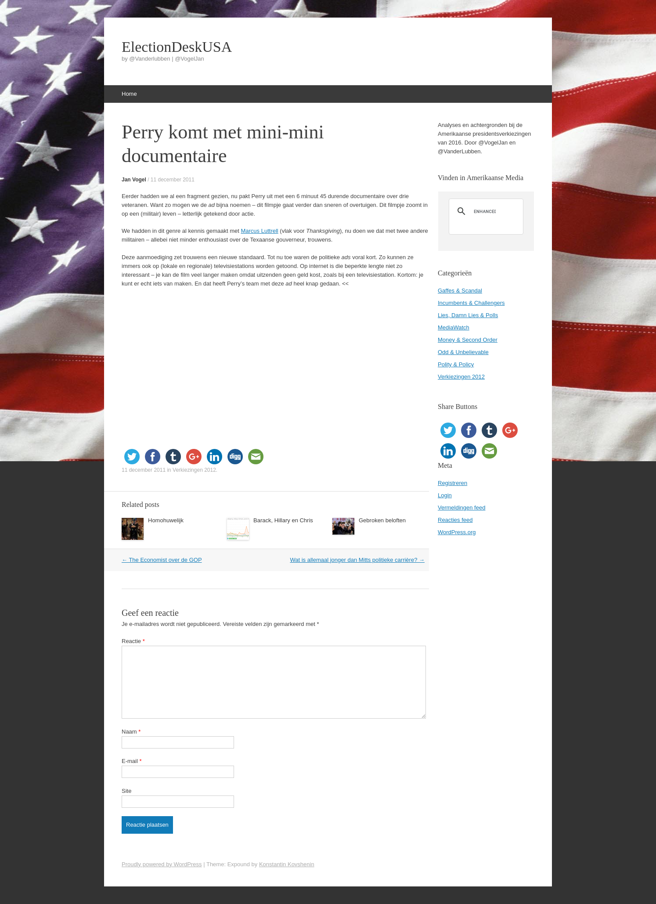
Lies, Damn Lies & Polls (468, 315)
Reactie (133, 641)
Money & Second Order (467, 339)
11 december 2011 (173, 180)
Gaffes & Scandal (460, 290)
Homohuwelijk (166, 520)
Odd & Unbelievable (463, 352)
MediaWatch (453, 327)
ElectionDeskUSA (177, 47)
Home (129, 93)
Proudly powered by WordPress (162, 864)
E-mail (132, 761)
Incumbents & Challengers (471, 303)
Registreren (452, 483)
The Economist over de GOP (162, 560)
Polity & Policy (456, 364)
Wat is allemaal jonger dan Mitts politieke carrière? (357, 560)
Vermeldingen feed (461, 507)
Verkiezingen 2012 (194, 470)
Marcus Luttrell (259, 231)
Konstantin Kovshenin (286, 864)
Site (126, 791)
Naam (131, 731)
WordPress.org (457, 532)
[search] (485, 211)
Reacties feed (455, 520)
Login (445, 495)
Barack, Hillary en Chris (283, 520)
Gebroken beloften (382, 520)
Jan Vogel (134, 180)
